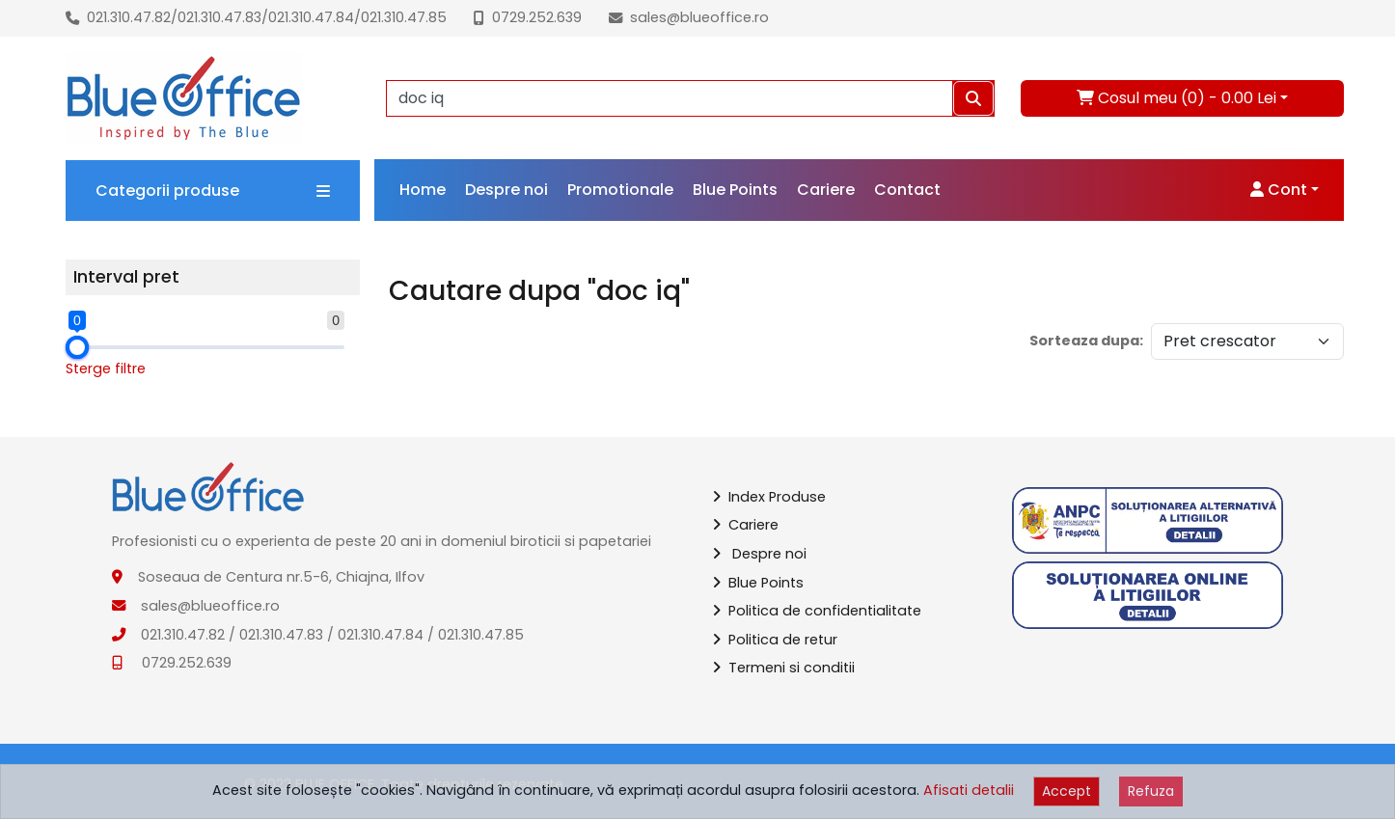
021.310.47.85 (404, 17)
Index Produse (769, 496)
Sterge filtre (106, 368)
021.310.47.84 (311, 17)
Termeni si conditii (783, 667)
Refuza (1151, 791)
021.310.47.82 (129, 17)
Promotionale (620, 189)
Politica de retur (774, 639)
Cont (1278, 189)
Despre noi (506, 189)
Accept (1066, 791)
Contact (907, 189)
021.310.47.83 (219, 17)
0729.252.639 (537, 17)
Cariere (826, 189)
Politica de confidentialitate (816, 610)
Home (422, 189)
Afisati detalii (968, 790)
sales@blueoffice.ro (699, 17)
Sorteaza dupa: (1086, 340)
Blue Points (735, 189)
